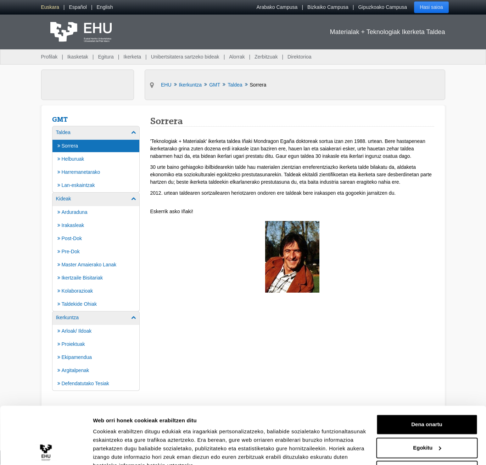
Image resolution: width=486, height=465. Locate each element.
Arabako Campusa (276, 7)
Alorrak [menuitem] (237, 57)
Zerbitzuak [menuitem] (266, 57)
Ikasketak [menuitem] (77, 57)
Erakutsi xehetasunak (120, 451)
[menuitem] (50, 7)
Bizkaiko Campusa (327, 7)
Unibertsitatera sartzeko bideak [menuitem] (185, 57)
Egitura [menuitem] (105, 57)
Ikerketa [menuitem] (132, 57)
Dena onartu (426, 390)
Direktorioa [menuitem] (299, 57)
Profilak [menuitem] (49, 57)
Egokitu (427, 413)
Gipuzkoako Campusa (382, 7)
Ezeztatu (427, 437)
